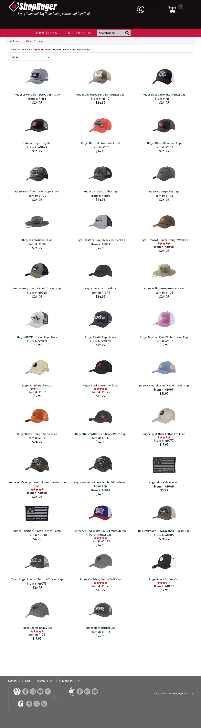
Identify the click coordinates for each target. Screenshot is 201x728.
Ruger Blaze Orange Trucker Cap (37, 434)
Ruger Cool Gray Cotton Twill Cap (100, 579)
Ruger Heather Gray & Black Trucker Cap (100, 240)
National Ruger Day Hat (37, 143)
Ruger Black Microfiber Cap (164, 143)
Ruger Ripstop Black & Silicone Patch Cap (100, 434)
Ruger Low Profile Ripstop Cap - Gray (37, 94)
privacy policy (69, 681)
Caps (40, 41)
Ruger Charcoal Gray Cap (37, 628)
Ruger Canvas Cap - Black (100, 288)
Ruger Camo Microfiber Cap (100, 191)
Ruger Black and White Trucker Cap (164, 94)
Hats (28, 41)
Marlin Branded (61, 49)
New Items (46, 33)
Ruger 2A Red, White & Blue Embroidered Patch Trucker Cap (100, 532)
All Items (79, 33)
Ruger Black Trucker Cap (164, 579)
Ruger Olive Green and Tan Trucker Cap (100, 94)
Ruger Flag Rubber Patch (164, 482)
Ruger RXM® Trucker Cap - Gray (37, 337)
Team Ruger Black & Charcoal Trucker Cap (37, 579)
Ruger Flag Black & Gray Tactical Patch (37, 531)
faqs (28, 681)
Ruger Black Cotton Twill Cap (100, 385)
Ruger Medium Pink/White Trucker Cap (164, 337)
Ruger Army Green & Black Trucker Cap (37, 288)
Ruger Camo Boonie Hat (37, 240)
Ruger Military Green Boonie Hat (164, 288)
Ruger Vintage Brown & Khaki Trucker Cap (164, 531)
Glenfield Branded (81, 49)
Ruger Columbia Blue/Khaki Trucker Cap (164, 385)
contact (14, 681)
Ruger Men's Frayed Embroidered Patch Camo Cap (37, 484)
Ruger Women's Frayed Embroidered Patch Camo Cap (100, 484)
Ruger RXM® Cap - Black (100, 337)
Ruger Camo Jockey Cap (164, 191)
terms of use (45, 681)
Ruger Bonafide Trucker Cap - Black (37, 191)
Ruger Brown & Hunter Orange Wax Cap (164, 240)
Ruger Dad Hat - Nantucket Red (100, 143)
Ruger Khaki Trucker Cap (37, 385)
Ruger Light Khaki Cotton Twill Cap (164, 434)
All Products (24, 49)
